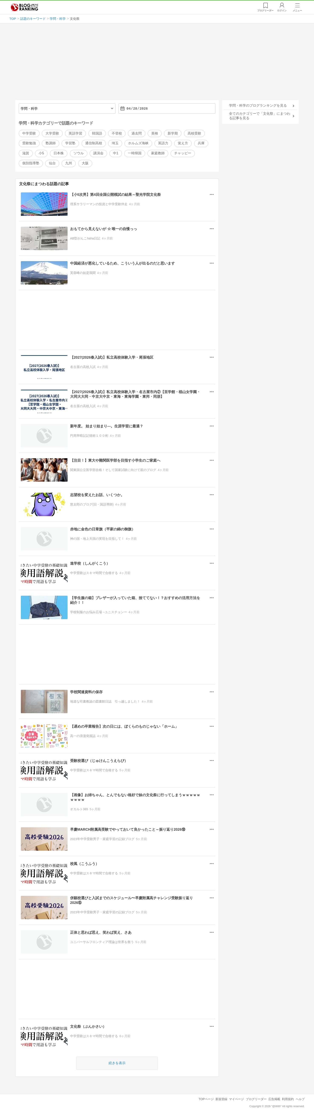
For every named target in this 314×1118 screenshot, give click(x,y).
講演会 (98, 153)
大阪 (85, 163)
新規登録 (221, 1099)
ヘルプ (300, 1099)
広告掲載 (274, 1099)
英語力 (163, 143)
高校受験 (194, 133)
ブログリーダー (256, 1099)
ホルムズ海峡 (138, 143)
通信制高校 (93, 143)
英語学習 (75, 133)
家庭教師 (158, 153)
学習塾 (70, 143)
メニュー (297, 10)
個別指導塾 (30, 163)
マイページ (236, 1099)
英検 (154, 133)
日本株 (59, 153)
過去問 (137, 133)
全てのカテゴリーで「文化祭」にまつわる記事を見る (259, 116)
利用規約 (288, 1099)
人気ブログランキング (24, 7)
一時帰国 (134, 153)
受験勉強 (29, 143)
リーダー (265, 10)
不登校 (117, 133)
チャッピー (182, 153)
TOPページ (206, 1099)
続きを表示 (117, 1063)
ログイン (282, 10)
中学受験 (29, 133)
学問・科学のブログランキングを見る (258, 105)
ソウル (79, 153)
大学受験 (52, 133)
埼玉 (115, 143)
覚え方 (183, 143)
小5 (41, 153)
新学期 (173, 133)
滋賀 (25, 153)
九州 (68, 163)
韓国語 (97, 133)
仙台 (52, 163)
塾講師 (50, 143)
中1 (115, 153)
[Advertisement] (157, 63)
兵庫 (201, 143)
